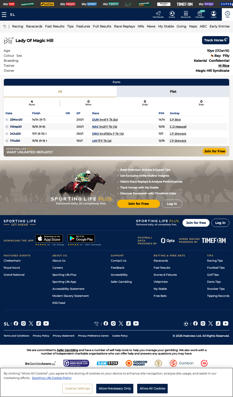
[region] (116, 382)
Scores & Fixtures (165, 274)
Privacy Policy (41, 335)
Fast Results (162, 267)
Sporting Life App (64, 281)
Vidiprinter (161, 281)
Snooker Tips (216, 288)
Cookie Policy (120, 335)
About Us (58, 260)
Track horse (215, 40)
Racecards (161, 260)
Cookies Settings (77, 388)
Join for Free (214, 151)
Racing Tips (215, 260)
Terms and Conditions (16, 335)
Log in (220, 223)
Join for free (196, 223)
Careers (57, 267)
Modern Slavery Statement (70, 296)
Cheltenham (12, 260)
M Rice (223, 66)
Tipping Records (218, 296)
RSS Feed (58, 303)
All (60, 91)
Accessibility (119, 274)
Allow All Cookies (152, 388)
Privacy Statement (63, 335)
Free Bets (160, 296)
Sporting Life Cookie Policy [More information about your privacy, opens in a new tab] (51, 378)
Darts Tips (214, 281)
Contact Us (118, 260)
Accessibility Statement (68, 288)
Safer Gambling (121, 281)
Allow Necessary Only (115, 388)
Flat (173, 91)
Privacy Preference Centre (93, 335)
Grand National (14, 274)
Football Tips (216, 267)
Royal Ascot (12, 267)
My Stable (160, 288)
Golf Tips (213, 274)
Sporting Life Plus (64, 274)
